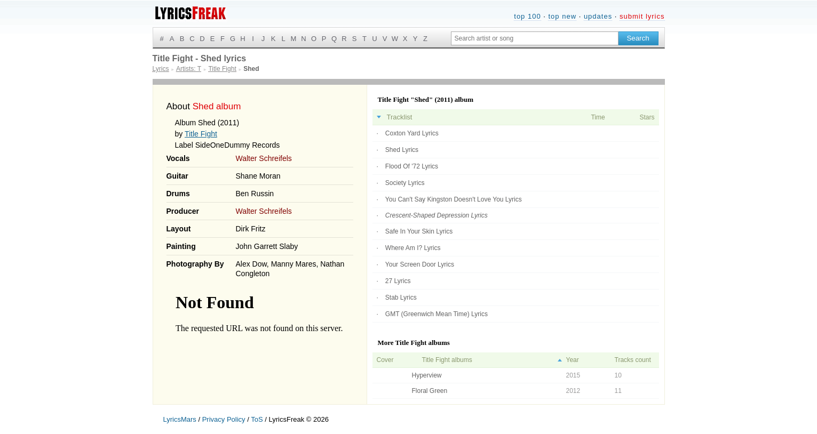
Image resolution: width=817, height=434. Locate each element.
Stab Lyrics (401, 297)
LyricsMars (179, 419)
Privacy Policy (223, 419)
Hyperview (427, 375)
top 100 (527, 16)
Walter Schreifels (264, 158)
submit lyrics (642, 16)
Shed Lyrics (401, 150)
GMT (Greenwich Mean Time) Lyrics (436, 314)
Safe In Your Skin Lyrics (419, 231)
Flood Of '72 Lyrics (411, 166)
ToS (257, 419)
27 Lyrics (398, 281)
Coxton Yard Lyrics (412, 133)
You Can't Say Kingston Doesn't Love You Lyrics (453, 199)
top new (562, 16)
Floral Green (430, 391)
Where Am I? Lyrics (413, 248)
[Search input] (534, 38)
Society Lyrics (405, 183)
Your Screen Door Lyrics (419, 264)
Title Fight (201, 134)
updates (598, 16)
